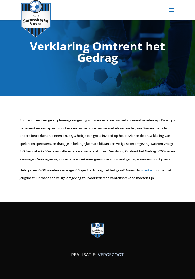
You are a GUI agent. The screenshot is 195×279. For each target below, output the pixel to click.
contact (148, 170)
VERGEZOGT (111, 255)
